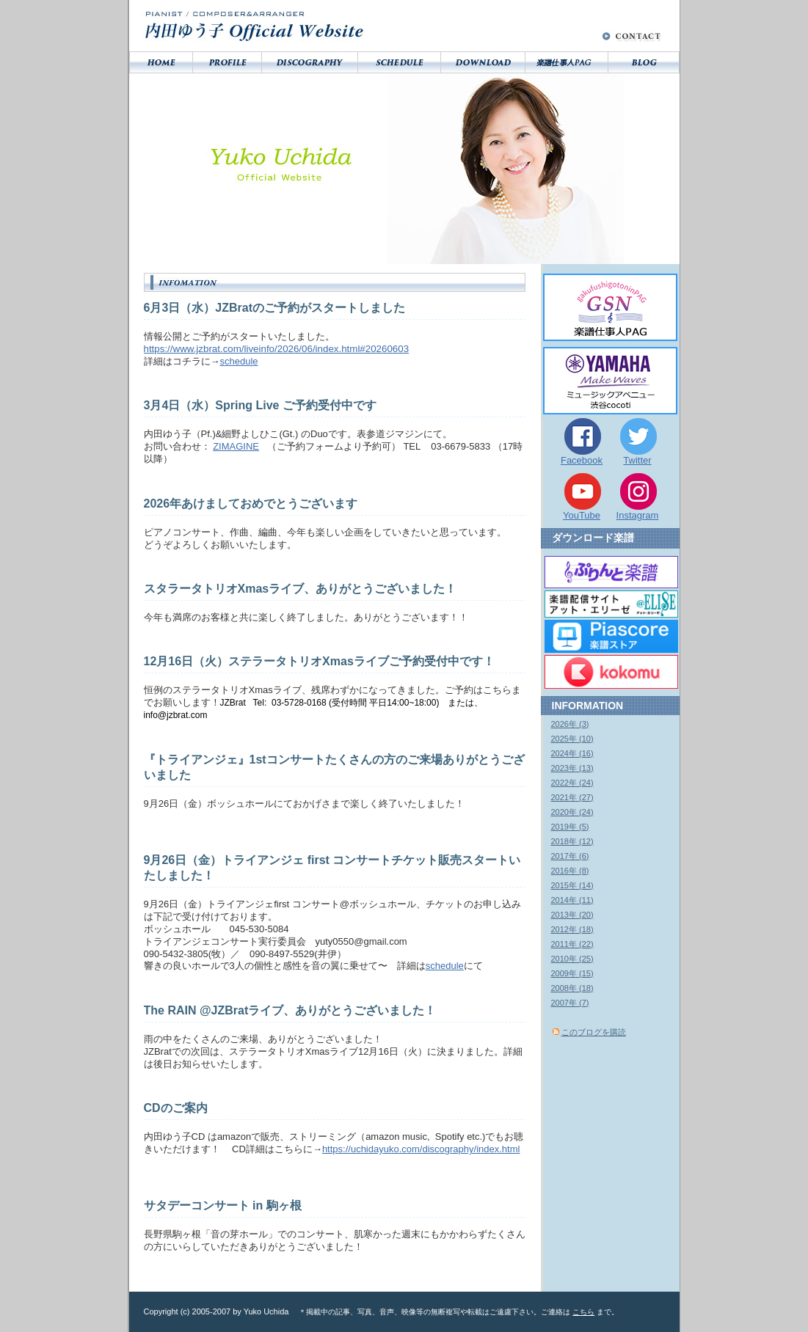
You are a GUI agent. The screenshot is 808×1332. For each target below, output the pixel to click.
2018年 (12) (572, 841)
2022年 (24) (572, 782)
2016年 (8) (570, 870)
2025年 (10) (572, 738)
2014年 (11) (572, 900)
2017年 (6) (570, 856)
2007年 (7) (570, 1002)
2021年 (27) (572, 797)
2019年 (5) (570, 826)
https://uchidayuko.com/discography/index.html (421, 1148)
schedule (239, 361)
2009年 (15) (572, 973)
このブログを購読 (593, 1032)
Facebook (582, 460)
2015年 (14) (572, 885)
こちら (583, 1312)
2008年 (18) (572, 988)
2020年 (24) (572, 812)
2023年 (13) (572, 768)
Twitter (637, 460)
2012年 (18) (572, 929)
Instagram (637, 515)
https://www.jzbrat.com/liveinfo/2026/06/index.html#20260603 (277, 348)
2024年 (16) (572, 753)
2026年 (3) (570, 724)
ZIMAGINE (236, 446)
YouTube (581, 515)
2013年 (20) (572, 914)
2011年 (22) (572, 944)
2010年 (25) (572, 958)
